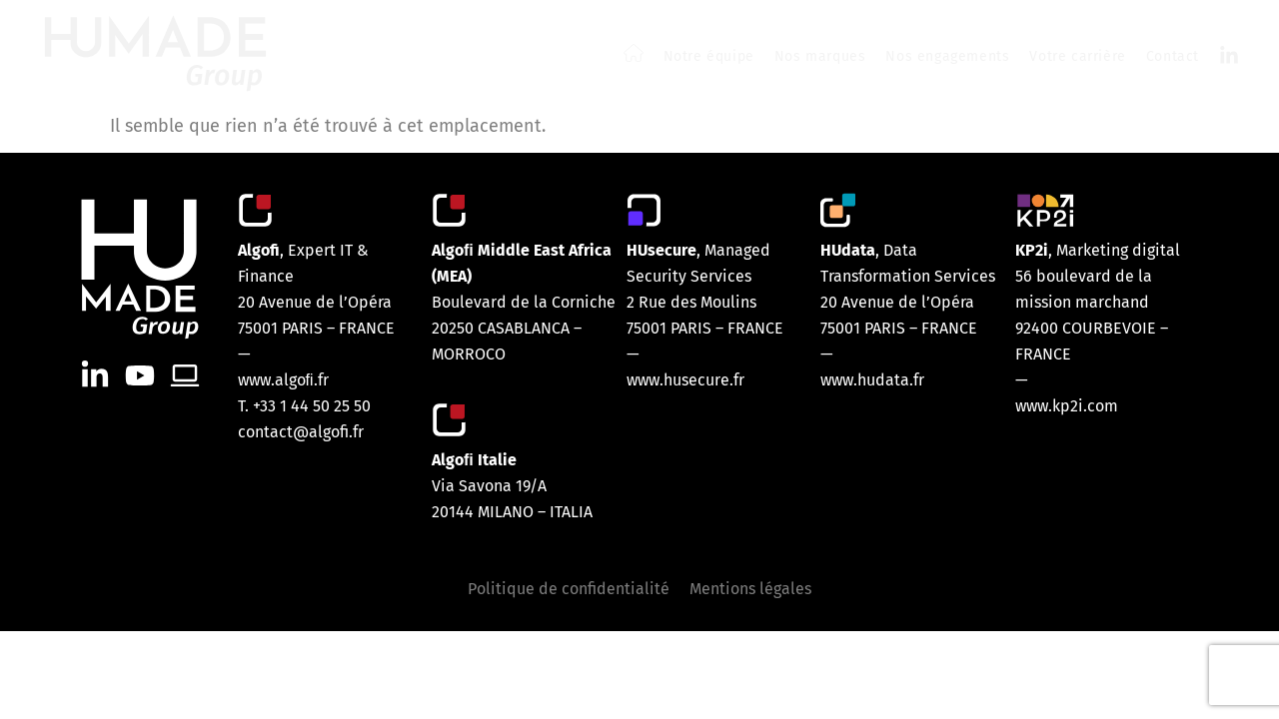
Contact (1172, 56)
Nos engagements (947, 56)
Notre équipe (708, 56)
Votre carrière (1077, 56)
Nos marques (820, 56)
